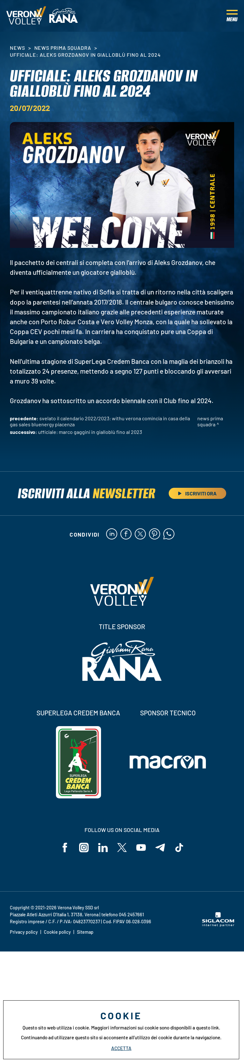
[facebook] (126, 534)
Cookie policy (57, 932)
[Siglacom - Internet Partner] (218, 925)
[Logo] (26, 15)
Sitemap (85, 932)
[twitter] (140, 534)
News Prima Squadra (62, 48)
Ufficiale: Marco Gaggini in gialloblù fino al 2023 (90, 432)
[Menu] (232, 16)
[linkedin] (111, 534)
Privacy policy (24, 932)
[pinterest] (154, 534)
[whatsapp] (168, 534)
